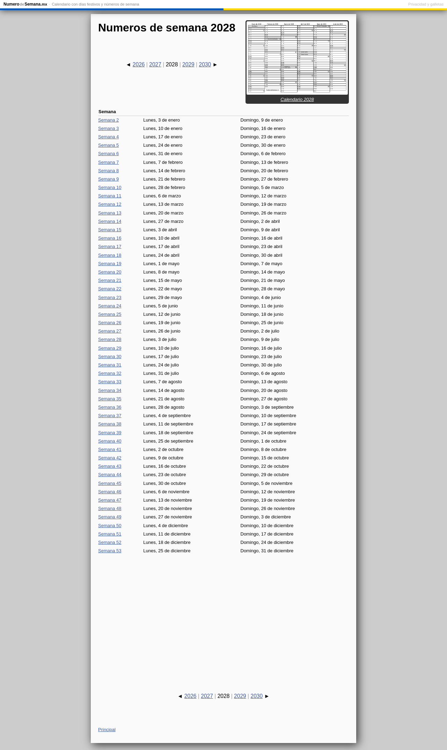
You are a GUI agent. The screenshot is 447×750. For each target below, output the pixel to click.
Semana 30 (110, 356)
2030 (205, 64)
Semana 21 (110, 280)
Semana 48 (110, 508)
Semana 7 (108, 162)
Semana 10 (110, 187)
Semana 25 (110, 314)
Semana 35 (110, 398)
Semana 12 (110, 204)
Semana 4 (108, 136)
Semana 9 (108, 179)
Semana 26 (110, 322)
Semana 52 (110, 542)
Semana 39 (110, 432)
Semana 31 (110, 364)
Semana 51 (110, 534)
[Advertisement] (223, 617)
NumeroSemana (25, 4)
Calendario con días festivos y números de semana (95, 4)
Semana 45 (110, 483)
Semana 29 (110, 348)
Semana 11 (110, 195)
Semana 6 (108, 153)
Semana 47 (110, 500)
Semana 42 (110, 457)
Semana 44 (110, 474)
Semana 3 (108, 128)
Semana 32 (110, 373)
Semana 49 (110, 516)
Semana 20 (110, 272)
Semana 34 (110, 390)
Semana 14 (110, 221)
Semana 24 (110, 305)
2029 (188, 64)
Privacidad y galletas (426, 4)
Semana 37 (110, 415)
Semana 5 (108, 145)
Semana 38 (110, 424)
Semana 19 (110, 263)
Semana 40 (110, 441)
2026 (139, 64)
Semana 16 (110, 238)
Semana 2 (108, 120)
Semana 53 (110, 550)
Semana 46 (110, 491)
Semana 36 (110, 407)
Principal (107, 729)
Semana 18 (110, 255)
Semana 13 (110, 213)
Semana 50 (110, 525)
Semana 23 (110, 297)
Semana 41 (110, 449)
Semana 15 (110, 229)
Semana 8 (108, 170)
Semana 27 (110, 331)
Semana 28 (110, 339)
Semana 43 (110, 466)
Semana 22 (110, 288)
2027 (155, 64)
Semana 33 (110, 381)
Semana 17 (110, 246)
